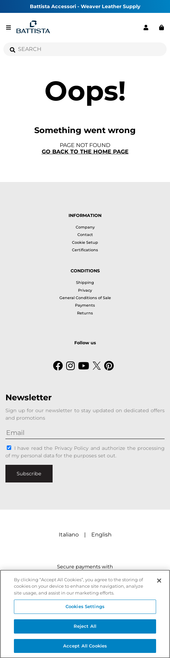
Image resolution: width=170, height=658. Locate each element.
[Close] (159, 582)
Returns (85, 313)
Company (85, 227)
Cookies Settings (85, 608)
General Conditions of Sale (85, 297)
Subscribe (29, 474)
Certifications (85, 250)
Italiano (69, 534)
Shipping (85, 282)
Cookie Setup (85, 242)
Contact (85, 234)
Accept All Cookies (85, 647)
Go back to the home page (85, 151)
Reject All (85, 627)
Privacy (85, 290)
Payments (85, 305)
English (101, 534)
